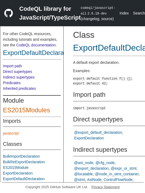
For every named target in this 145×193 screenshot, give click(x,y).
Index (124, 13)
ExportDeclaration (18, 173)
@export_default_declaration (98, 132)
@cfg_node (105, 163)
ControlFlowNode (118, 179)
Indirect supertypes (19, 77)
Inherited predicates (19, 88)
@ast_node (83, 163)
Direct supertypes (17, 71)
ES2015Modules (26, 110)
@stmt (79, 179)
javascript (11, 133)
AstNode (94, 179)
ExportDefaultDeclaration (38, 52)
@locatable (83, 174)
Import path (12, 66)
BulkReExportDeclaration (24, 162)
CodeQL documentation (36, 45)
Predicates (12, 83)
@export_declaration (91, 168)
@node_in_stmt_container (117, 174)
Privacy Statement (105, 187)
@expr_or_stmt (123, 168)
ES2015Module (16, 167)
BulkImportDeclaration (21, 156)
